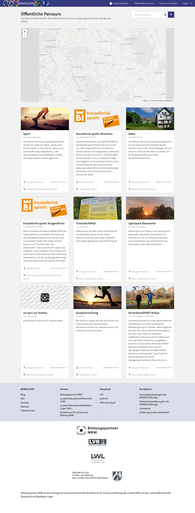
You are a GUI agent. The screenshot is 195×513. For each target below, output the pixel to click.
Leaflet (144, 101)
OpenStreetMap (157, 101)
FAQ (22, 398)
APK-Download (107, 402)
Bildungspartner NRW (71, 394)
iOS (101, 394)
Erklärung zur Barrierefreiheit (154, 412)
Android (104, 398)
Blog (23, 394)
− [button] (25, 36)
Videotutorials (28, 410)
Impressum (145, 408)
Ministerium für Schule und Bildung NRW (73, 414)
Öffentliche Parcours (144, 3)
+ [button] (25, 32)
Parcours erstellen (168, 3)
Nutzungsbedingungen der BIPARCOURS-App (152, 396)
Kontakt (25, 402)
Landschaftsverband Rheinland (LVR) (76, 400)
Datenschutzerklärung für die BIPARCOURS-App (154, 403)
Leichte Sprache (118, 3)
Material (25, 406)
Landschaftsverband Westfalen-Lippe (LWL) (76, 407)
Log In (187, 3)
